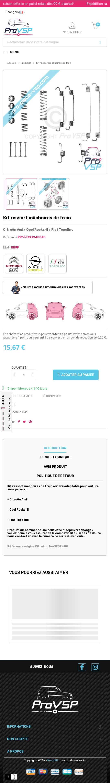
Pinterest (30, 422)
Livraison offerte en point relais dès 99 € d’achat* (49, 4)
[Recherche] (55, 42)
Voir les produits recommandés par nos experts (48, 287)
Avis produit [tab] (55, 467)
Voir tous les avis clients (9, 413)
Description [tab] (55, 448)
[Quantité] (24, 375)
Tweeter (24, 422)
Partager (19, 422)
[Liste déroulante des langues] (15, 12)
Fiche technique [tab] (55, 457)
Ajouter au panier (75, 375)
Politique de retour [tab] (55, 476)
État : (6, 247)
